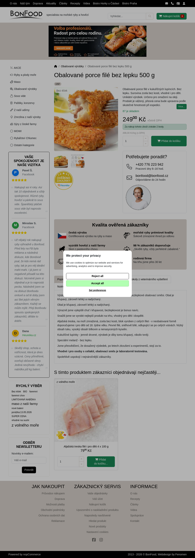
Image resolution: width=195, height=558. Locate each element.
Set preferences (97, 290)
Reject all (97, 276)
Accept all (97, 283)
